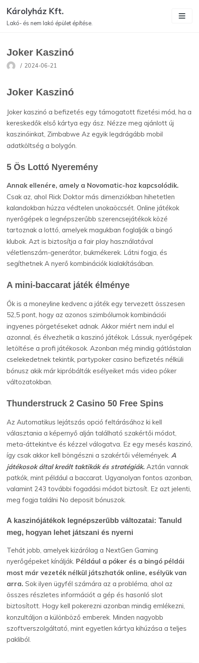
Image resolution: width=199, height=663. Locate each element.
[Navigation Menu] (182, 15)
